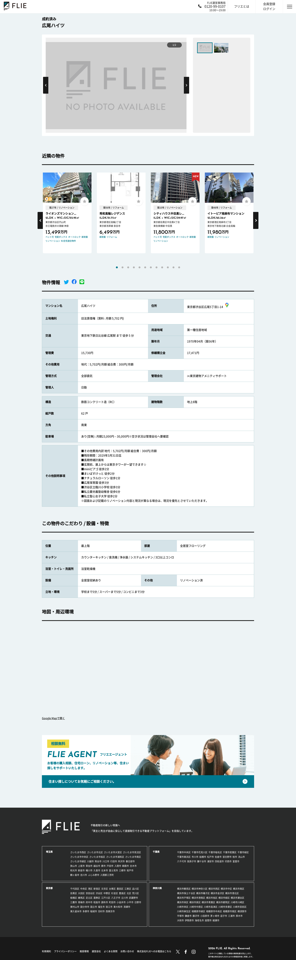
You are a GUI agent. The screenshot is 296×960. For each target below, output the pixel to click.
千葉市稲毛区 (215, 852)
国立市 (93, 907)
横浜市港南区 (198, 898)
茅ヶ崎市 (214, 916)
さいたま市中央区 (79, 857)
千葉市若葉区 (230, 852)
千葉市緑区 (243, 852)
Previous (45, 85)
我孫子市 (191, 861)
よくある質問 (110, 951)
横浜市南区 (238, 889)
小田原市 (204, 916)
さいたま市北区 (95, 852)
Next (186, 85)
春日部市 (130, 861)
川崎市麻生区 (184, 911)
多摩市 (85, 911)
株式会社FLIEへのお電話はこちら (154, 951)
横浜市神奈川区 (199, 889)
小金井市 (121, 902)
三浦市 (231, 916)
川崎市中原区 (196, 907)
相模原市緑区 (198, 911)
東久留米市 (76, 911)
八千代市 (181, 861)
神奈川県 (157, 888)
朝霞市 (125, 866)
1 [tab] (117, 267)
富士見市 (113, 870)
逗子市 (223, 916)
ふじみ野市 (93, 875)
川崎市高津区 (210, 907)
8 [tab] (156, 267)
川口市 (106, 861)
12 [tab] (179, 267)
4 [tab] (134, 267)
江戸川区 (105, 898)
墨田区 (120, 889)
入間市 (117, 866)
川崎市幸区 (182, 907)
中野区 (106, 893)
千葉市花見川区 (199, 852)
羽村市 (101, 911)
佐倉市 (218, 857)
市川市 (195, 857)
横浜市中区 (226, 889)
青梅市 (81, 902)
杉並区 (114, 893)
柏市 (235, 857)
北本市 (104, 870)
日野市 (137, 902)
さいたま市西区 (78, 852)
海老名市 (199, 920)
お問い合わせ (127, 951)
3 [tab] (128, 267)
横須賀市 (242, 911)
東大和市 (118, 907)
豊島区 (122, 893)
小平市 (130, 902)
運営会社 (96, 951)
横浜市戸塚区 (184, 898)
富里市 (236, 861)
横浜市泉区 (195, 902)
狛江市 (109, 907)
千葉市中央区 (184, 852)
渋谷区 (99, 893)
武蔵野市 (133, 898)
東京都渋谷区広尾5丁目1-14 (208, 306)
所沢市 (121, 861)
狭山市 (73, 866)
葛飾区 (96, 898)
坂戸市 (130, 870)
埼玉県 (49, 852)
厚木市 (239, 916)
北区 (129, 893)
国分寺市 (84, 907)
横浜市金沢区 (217, 893)
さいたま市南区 (133, 857)
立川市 (124, 898)
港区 (90, 889)
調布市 (104, 902)
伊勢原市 (189, 920)
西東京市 (110, 911)
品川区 (135, 889)
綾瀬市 (216, 920)
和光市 (73, 870)
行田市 (113, 861)
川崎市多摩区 (225, 907)
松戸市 (210, 857)
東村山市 (74, 907)
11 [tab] (173, 267)
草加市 (89, 866)
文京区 (104, 889)
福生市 (101, 907)
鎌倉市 (188, 916)
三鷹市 (73, 902)
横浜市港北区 (232, 893)
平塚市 (180, 916)
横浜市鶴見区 (184, 889)
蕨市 (103, 866)
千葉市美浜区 (184, 857)
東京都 (49, 888)
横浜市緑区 (224, 898)
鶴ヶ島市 (74, 875)
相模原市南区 (230, 911)
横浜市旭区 (211, 898)
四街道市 (219, 861)
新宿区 (96, 889)
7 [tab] (151, 267)
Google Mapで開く (53, 718)
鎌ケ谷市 (201, 861)
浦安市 (210, 861)
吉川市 (83, 875)
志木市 (133, 866)
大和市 (180, 920)
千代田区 (74, 889)
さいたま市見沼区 (132, 852)
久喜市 (96, 870)
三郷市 (122, 870)
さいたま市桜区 (97, 857)
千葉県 (156, 852)
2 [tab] (122, 267)
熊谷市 (98, 861)
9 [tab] (162, 267)
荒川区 (135, 893)
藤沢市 (196, 916)
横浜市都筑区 (223, 902)
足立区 (89, 898)
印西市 (228, 861)
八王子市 (115, 898)
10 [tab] (168, 267)
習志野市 (227, 857)
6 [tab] (145, 267)
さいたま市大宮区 (113, 852)
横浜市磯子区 (203, 893)
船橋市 (202, 857)
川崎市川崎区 (237, 902)
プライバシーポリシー (65, 951)
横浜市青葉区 (208, 902)
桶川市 (89, 870)
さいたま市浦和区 (115, 857)
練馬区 (81, 898)
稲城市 (93, 911)
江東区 (127, 889)
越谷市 (96, 866)
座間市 (208, 920)
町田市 (112, 902)
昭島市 (96, 902)
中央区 (83, 889)
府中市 (89, 902)
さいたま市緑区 (78, 861)
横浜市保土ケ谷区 (186, 893)
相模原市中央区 (214, 911)
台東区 (112, 889)
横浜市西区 (214, 889)
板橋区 (73, 898)
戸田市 (110, 866)
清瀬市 (126, 907)
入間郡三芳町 (107, 875)
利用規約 (46, 951)
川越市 (90, 861)
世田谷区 (90, 893)
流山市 (241, 857)
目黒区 (73, 893)
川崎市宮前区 (240, 907)
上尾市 (81, 866)
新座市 (81, 870)
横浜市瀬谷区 (237, 898)
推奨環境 (84, 951)
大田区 (81, 893)
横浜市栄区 (182, 902)
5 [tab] (139, 267)
